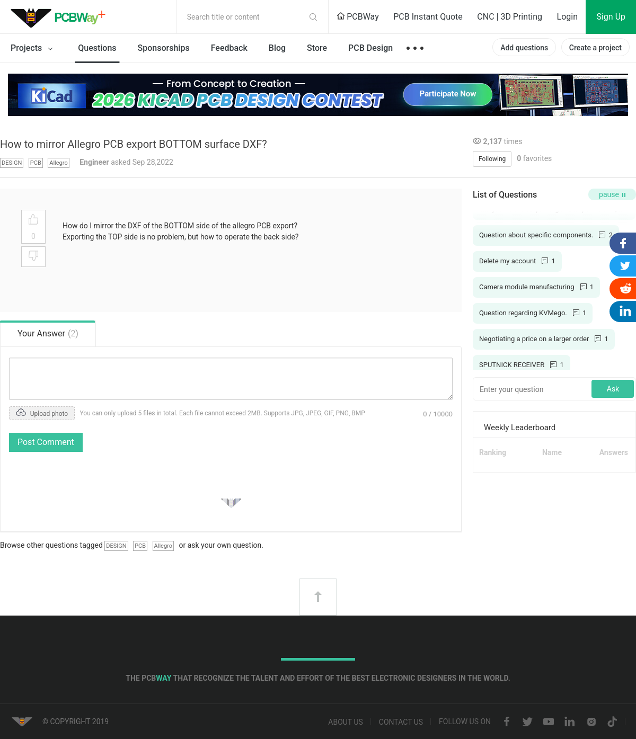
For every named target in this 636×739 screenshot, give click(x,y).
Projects (34, 48)
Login (567, 17)
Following (492, 159)
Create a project (595, 47)
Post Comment (45, 442)
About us (345, 722)
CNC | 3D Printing (509, 17)
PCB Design (370, 48)
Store (317, 48)
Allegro (58, 162)
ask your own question (225, 545)
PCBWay (358, 17)
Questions (97, 48)
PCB (35, 162)
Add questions (524, 47)
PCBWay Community (61, 17)
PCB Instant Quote (428, 17)
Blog (277, 48)
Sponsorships (164, 48)
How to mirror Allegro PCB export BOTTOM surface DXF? (133, 144)
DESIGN (12, 162)
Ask (613, 389)
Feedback (229, 48)
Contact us (401, 722)
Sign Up (610, 17)
